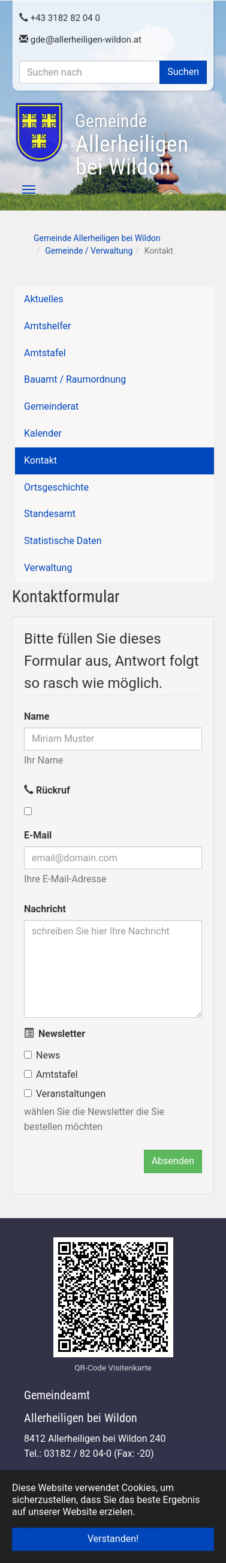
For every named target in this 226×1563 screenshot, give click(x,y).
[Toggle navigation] (22, 189)
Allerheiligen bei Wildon (131, 145)
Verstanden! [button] (113, 1538)
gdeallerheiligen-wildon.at (80, 39)
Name (36, 716)
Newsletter (54, 1033)
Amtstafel (57, 1074)
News (48, 1055)
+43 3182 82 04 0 (59, 18)
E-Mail (38, 835)
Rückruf (47, 790)
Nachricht (45, 909)
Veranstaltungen (71, 1093)
